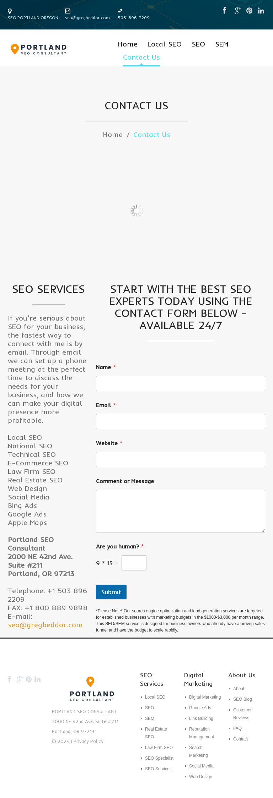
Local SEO (165, 44)
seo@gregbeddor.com (87, 17)
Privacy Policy (88, 741)
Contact (240, 739)
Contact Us (141, 57)
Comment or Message (125, 481)
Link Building (201, 718)
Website (109, 443)
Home (128, 44)
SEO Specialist (159, 758)
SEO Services (158, 768)
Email (106, 405)
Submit (111, 592)
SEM (221, 44)
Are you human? (120, 546)
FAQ (237, 728)
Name (106, 367)
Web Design (200, 776)
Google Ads (200, 707)
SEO (198, 44)
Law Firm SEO (159, 747)
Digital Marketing (205, 697)
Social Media (201, 766)
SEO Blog (242, 699)
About (238, 688)
